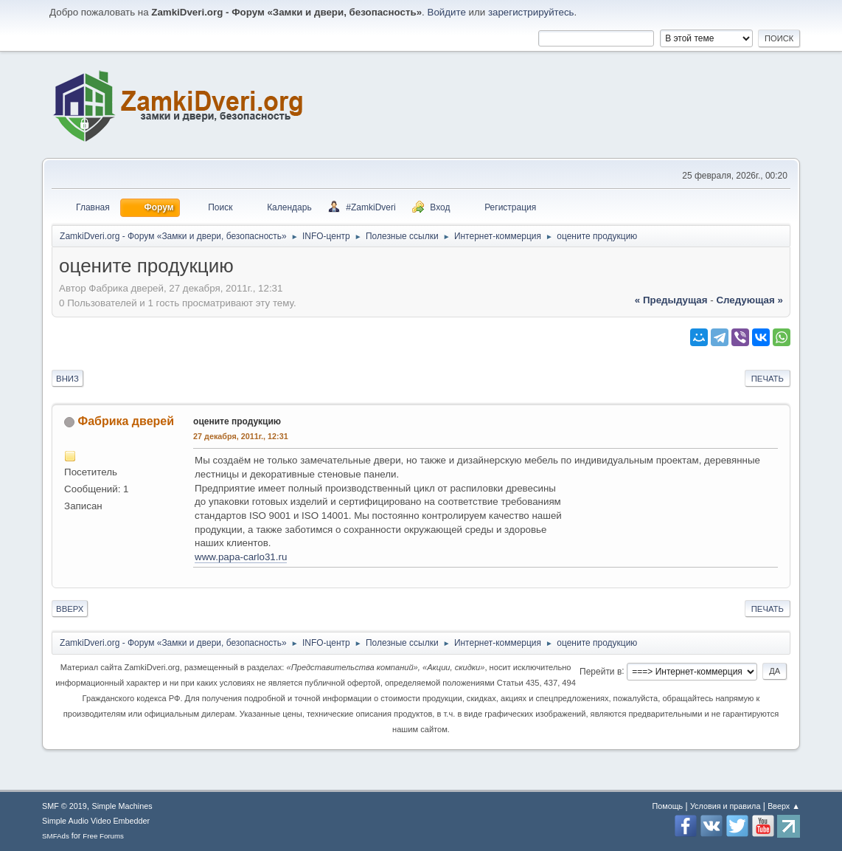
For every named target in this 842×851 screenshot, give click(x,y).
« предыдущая (671, 300)
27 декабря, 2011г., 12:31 (240, 436)
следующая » (749, 300)
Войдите (447, 12)
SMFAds (55, 836)
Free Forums (103, 836)
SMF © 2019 (64, 806)
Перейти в (601, 671)
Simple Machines (121, 806)
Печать (767, 378)
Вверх (69, 608)
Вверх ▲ (784, 806)
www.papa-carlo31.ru (241, 556)
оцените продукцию (237, 421)
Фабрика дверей (126, 421)
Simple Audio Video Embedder (96, 820)
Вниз (67, 378)
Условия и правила (725, 806)
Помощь (668, 806)
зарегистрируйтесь (531, 12)
